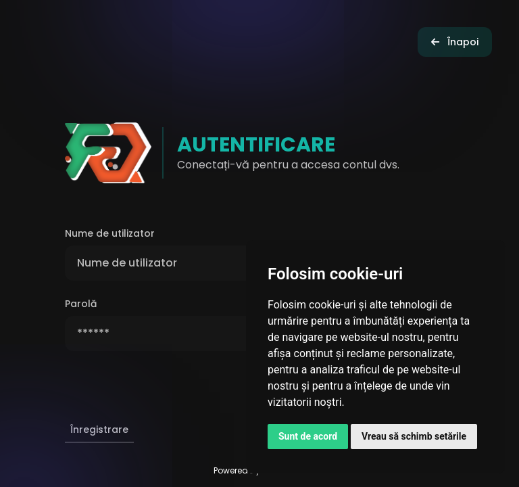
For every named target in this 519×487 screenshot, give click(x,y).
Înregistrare (99, 429)
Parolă (81, 303)
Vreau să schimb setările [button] (414, 436)
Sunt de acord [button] (307, 436)
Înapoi (454, 42)
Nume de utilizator (110, 233)
